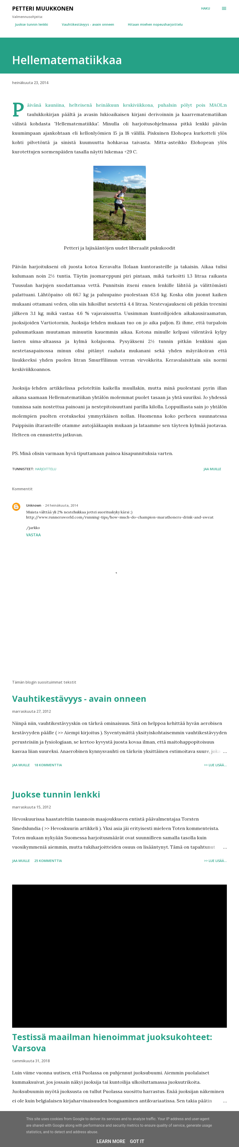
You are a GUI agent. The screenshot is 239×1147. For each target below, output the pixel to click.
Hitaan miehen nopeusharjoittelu (152, 24)
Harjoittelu (45, 469)
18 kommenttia (48, 765)
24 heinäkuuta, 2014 (61, 505)
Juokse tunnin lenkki (28, 24)
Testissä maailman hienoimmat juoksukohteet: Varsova (112, 1042)
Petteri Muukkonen (43, 8)
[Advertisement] (119, 639)
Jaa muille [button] (212, 469)
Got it (137, 1141)
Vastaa (33, 534)
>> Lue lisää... (215, 765)
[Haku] (205, 8)
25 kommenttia (48, 860)
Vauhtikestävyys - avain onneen (85, 24)
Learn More (111, 1141)
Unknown (33, 505)
